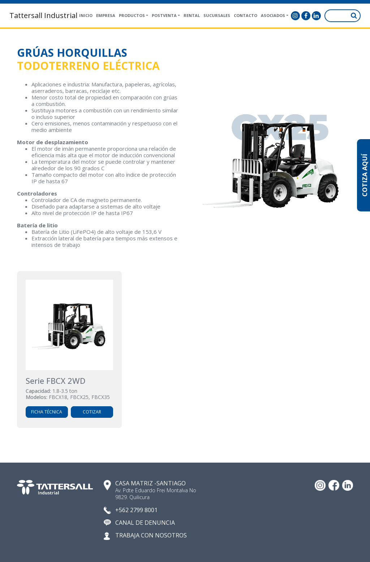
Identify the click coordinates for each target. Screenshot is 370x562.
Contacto (245, 15)
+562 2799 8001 (136, 510)
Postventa (164, 15)
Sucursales (216, 15)
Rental (192, 15)
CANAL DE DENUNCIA (145, 523)
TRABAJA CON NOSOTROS (151, 535)
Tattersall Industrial (43, 15)
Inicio (85, 15)
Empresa (105, 15)
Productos (132, 15)
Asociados (273, 15)
